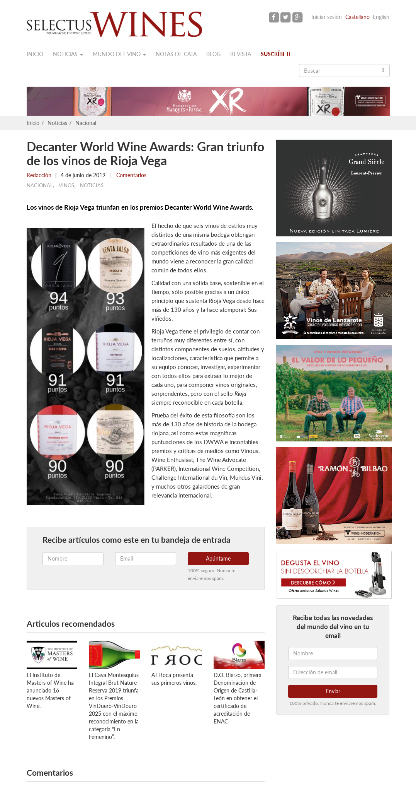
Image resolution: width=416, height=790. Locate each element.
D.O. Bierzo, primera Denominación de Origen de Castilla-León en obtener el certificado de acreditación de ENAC (237, 698)
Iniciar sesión (326, 17)
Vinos (66, 185)
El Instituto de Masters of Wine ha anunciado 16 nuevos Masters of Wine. (50, 690)
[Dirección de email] (332, 672)
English (381, 17)
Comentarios (130, 175)
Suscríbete (276, 54)
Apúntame (218, 558)
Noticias (68, 54)
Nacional (85, 123)
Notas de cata (176, 54)
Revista (240, 54)
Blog (213, 54)
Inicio (35, 54)
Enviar (333, 691)
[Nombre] (332, 653)
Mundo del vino (119, 54)
